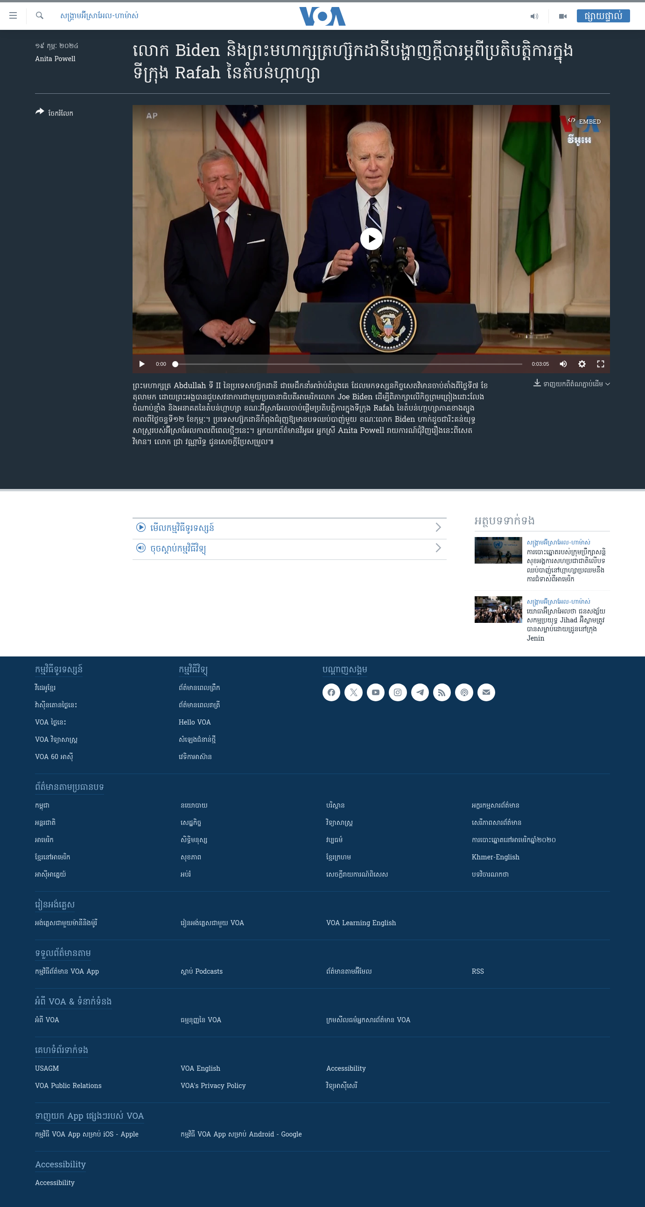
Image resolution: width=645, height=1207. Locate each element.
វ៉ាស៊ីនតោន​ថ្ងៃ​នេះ (56, 706)
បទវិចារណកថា (490, 875)
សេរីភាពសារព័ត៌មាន (497, 823)
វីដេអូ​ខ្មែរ (45, 688)
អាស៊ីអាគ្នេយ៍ (50, 875)
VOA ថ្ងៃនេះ (50, 723)
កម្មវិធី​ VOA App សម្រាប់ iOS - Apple (87, 1135)
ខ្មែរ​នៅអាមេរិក (52, 858)
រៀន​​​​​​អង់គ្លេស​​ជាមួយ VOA (212, 923)
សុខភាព (191, 858)
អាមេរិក (44, 840)
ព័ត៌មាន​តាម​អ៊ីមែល (349, 972)
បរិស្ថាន (335, 806)
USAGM (47, 1069)
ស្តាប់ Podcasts (202, 972)
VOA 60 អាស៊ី (54, 757)
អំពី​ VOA (47, 1021)
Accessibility (346, 1069)
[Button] (54, 114)
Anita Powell (55, 59)
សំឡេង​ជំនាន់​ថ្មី (197, 740)
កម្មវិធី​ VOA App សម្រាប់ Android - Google (241, 1135)
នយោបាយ (194, 806)
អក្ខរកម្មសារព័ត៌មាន (495, 806)
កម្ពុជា (42, 806)
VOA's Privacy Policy (213, 1086)
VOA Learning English (361, 923)
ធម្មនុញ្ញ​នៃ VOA (201, 1021)
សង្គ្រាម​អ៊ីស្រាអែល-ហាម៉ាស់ (99, 16)
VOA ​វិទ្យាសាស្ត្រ (56, 740)
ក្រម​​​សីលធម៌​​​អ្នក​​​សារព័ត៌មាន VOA (368, 1021)
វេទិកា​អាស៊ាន (195, 757)
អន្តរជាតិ (45, 823)
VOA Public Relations (68, 1086)
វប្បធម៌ (334, 840)
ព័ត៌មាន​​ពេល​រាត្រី (199, 706)
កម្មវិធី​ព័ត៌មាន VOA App (67, 972)
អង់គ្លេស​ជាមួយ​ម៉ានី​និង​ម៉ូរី (66, 923)
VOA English (200, 1069)
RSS (478, 972)
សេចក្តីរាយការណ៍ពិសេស (357, 875)
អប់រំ (186, 875)
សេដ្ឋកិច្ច (191, 823)
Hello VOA (195, 723)
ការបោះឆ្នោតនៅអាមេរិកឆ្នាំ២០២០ (514, 840)
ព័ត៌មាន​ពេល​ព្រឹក (199, 688)
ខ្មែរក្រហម (338, 858)
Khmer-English (495, 858)
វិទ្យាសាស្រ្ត (339, 823)
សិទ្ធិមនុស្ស (194, 840)
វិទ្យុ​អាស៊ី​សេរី (341, 1086)
